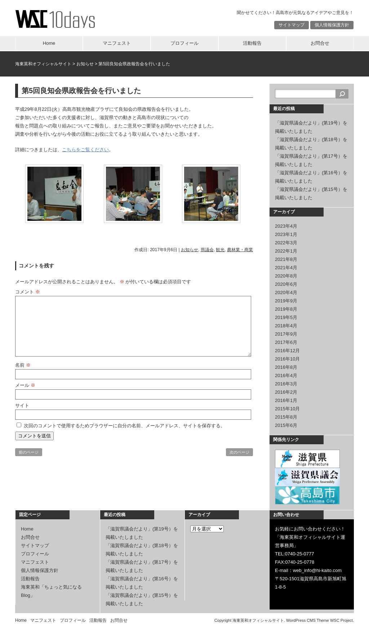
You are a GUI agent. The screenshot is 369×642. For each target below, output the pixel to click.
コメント (27, 291)
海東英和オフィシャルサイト (43, 63)
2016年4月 (286, 375)
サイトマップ (291, 24)
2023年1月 (286, 234)
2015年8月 (286, 417)
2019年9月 (286, 300)
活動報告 (252, 43)
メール (25, 385)
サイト (22, 405)
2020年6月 (286, 284)
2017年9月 (286, 334)
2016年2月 (286, 392)
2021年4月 (286, 267)
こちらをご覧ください (85, 149)
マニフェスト (117, 43)
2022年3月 (286, 242)
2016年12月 (287, 350)
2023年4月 (286, 226)
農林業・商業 (240, 249)
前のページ (29, 452)
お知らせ (85, 63)
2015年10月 (287, 408)
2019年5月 (286, 317)
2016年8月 (286, 367)
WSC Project (341, 620)
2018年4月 (286, 325)
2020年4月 (286, 292)
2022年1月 (286, 251)
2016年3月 (286, 383)
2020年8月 (286, 276)
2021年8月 (286, 259)
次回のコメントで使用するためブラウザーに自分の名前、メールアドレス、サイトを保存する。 (124, 425)
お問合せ (320, 43)
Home (49, 43)
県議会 (207, 249)
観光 (220, 249)
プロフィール (184, 43)
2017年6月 (286, 342)
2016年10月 (287, 359)
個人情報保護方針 (332, 24)
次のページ (239, 452)
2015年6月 (286, 425)
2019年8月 (286, 309)
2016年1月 (286, 400)
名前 (23, 365)
